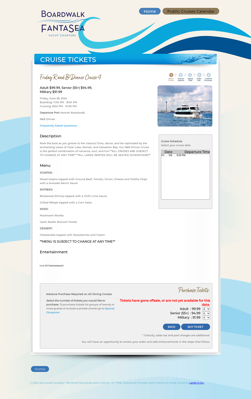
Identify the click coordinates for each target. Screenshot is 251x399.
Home (150, 11)
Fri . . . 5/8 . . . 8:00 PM (185, 155)
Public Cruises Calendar (191, 11)
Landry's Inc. (196, 382)
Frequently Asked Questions (58, 125)
